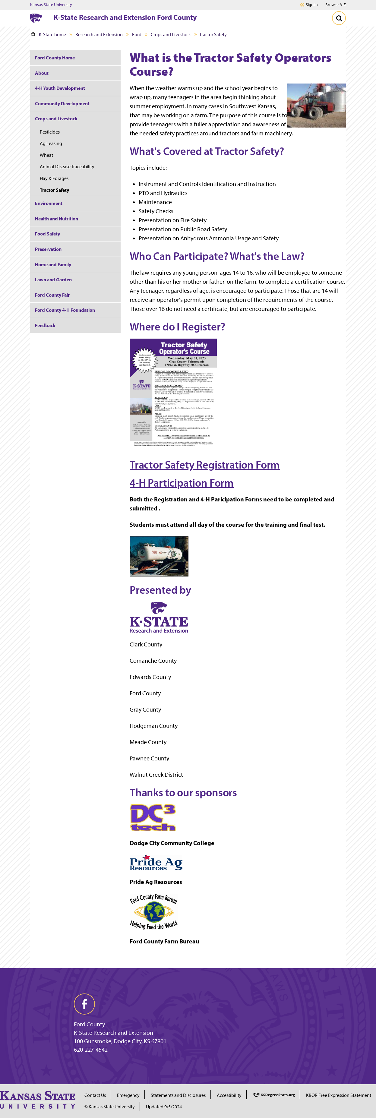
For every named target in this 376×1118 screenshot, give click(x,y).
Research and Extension (99, 34)
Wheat (46, 155)
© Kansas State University (109, 1107)
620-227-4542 (91, 1049)
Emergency (128, 1095)
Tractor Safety (54, 190)
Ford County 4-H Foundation (65, 310)
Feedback (45, 325)
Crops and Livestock (171, 34)
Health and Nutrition (56, 219)
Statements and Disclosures (178, 1095)
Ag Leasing (51, 143)
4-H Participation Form (182, 482)
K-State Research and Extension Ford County (125, 17)
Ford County (89, 1024)
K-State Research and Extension (113, 1032)
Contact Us (95, 1095)
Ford (136, 34)
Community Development (62, 103)
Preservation (48, 249)
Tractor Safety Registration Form (205, 464)
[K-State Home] (36, 18)
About (42, 73)
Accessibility (229, 1095)
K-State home (48, 34)
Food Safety (47, 234)
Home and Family (53, 264)
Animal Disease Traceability (67, 166)
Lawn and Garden (53, 279)
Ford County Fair (52, 295)
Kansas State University (51, 4)
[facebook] (84, 1004)
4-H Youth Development (60, 88)
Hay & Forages (54, 178)
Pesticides (50, 132)
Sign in (312, 4)
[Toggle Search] (339, 18)
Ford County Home (55, 58)
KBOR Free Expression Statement (338, 1095)
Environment (48, 203)
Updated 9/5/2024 (164, 1107)
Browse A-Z (335, 4)
